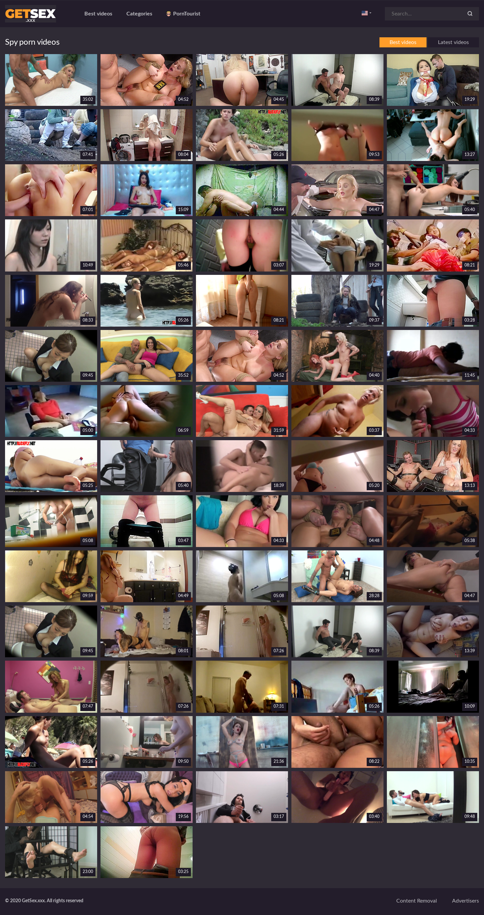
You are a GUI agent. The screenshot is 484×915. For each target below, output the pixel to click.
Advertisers (465, 901)
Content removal (416, 901)
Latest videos (453, 42)
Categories (139, 13)
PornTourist (183, 14)
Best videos (98, 13)
